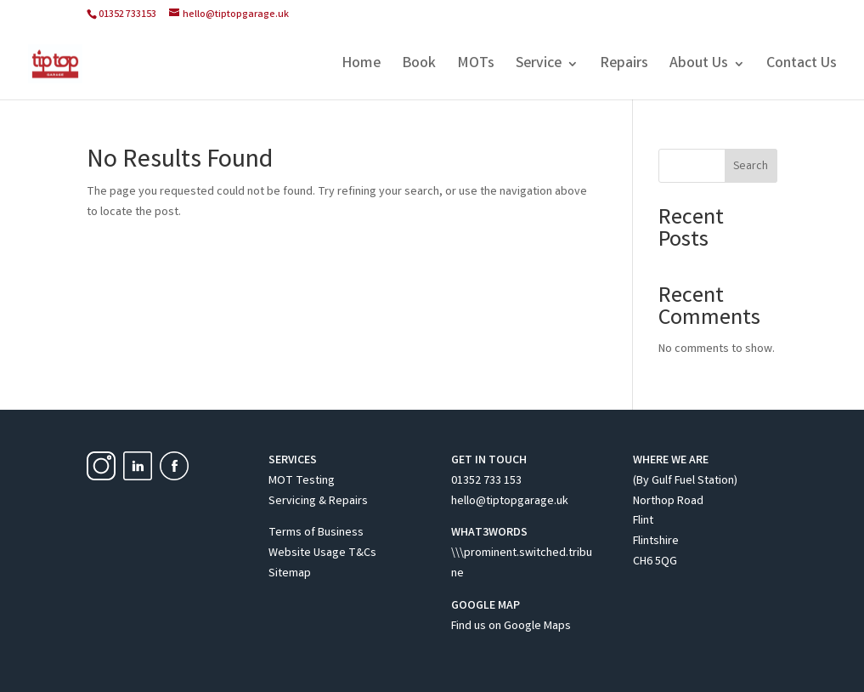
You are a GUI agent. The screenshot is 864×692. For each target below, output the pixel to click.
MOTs (475, 66)
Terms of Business (316, 533)
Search (750, 166)
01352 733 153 (486, 481)
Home (361, 66)
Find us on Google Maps (511, 626)
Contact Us (801, 66)
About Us (698, 66)
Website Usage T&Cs (322, 553)
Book (419, 66)
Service (539, 66)
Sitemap (289, 573)
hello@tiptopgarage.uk (509, 501)
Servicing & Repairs (318, 501)
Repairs (624, 66)
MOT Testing (301, 481)
